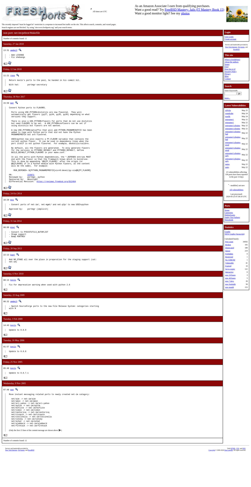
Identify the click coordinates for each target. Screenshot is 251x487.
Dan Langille (228, 483)
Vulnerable (229, 263)
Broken (228, 245)
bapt (12, 276)
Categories (229, 213)
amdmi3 (13, 50)
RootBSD (236, 49)
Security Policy (231, 71)
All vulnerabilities (236, 190)
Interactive (229, 272)
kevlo (13, 302)
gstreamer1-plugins (232, 125)
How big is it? (230, 69)
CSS (237, 482)
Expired (228, 266)
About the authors (232, 62)
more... (227, 98)
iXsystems (241, 47)
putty (227, 167)
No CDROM (230, 260)
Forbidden (229, 254)
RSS (244, 482)
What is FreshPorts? (232, 59)
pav (12, 415)
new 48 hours (230, 278)
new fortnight (230, 284)
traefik (227, 116)
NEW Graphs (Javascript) (235, 234)
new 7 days (229, 281)
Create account (230, 39)
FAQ (226, 67)
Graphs (227, 232)
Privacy (228, 74)
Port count (229, 242)
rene (12, 76)
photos (185, 13)
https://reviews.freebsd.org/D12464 (56, 200)
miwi (12, 247)
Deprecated (229, 248)
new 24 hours (230, 275)
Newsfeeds (229, 220)
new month (229, 287)
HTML (233, 482)
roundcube (229, 113)
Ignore (227, 251)
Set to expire (230, 269)
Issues (227, 64)
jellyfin (228, 110)
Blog (226, 76)
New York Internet (231, 47)
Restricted (229, 257)
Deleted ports (230, 215)
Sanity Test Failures (232, 217)
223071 (30, 192)
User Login (229, 37)
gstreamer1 (229, 119)
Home (227, 210)
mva (12, 218)
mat (12, 105)
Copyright (212, 483)
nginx (227, 164)
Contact (228, 79)
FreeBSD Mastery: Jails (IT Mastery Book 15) (194, 9)
